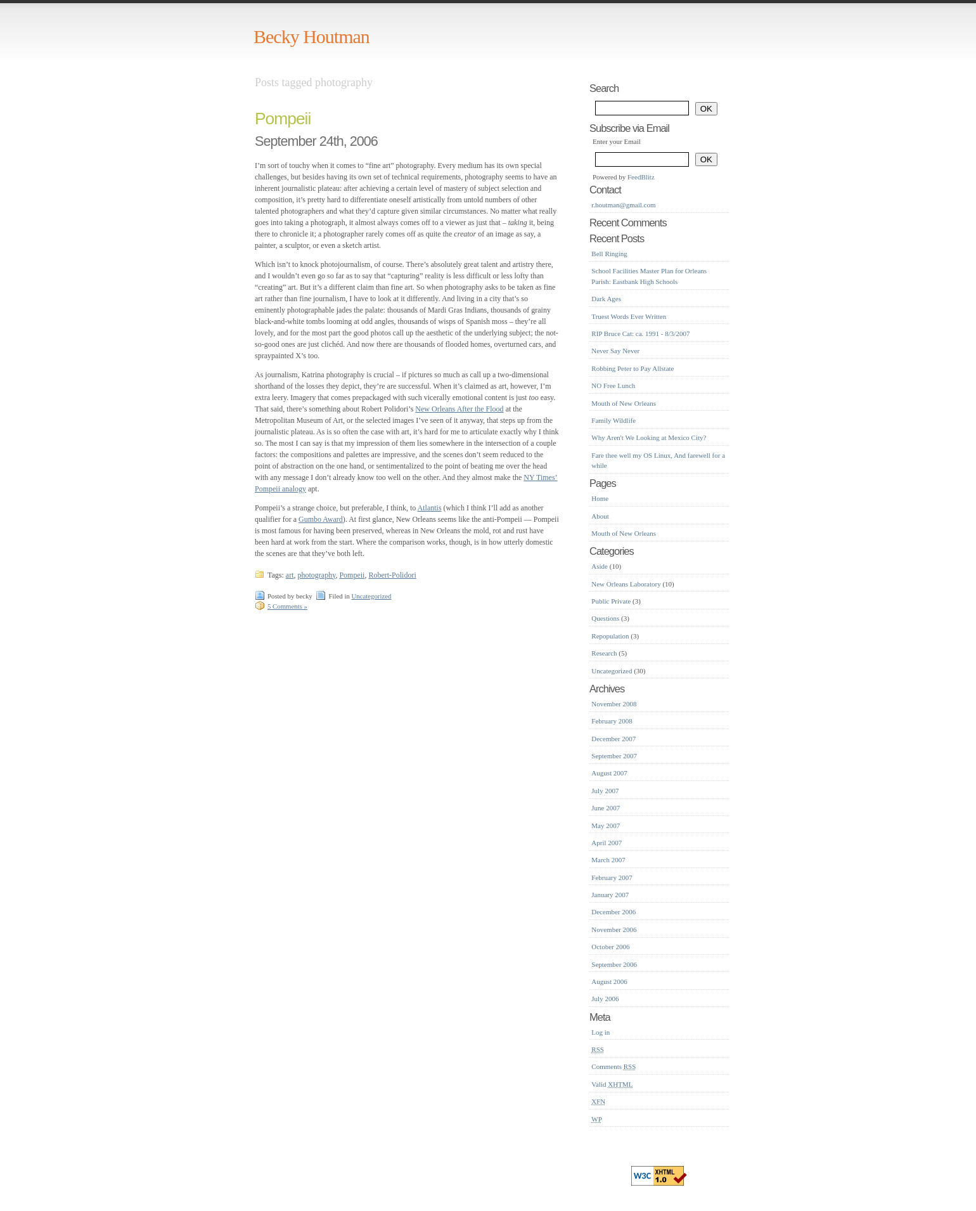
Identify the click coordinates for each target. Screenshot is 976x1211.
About (600, 516)
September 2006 (614, 964)
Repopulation (610, 636)
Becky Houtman (311, 36)
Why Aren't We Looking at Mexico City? (648, 437)
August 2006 (609, 981)
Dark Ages (606, 298)
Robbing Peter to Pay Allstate (632, 368)
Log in (600, 1032)
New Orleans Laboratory (625, 584)
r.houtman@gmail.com (623, 205)
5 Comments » (287, 606)
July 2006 (605, 998)
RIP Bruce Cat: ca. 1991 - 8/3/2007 (640, 333)
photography (316, 575)
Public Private (611, 601)
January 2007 (610, 894)
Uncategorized (371, 596)
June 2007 (605, 808)
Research (604, 653)
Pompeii (283, 118)
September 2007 (614, 756)
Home (599, 498)
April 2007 (606, 842)
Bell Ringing (609, 253)
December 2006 (613, 912)
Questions (605, 618)
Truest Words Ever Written (628, 316)
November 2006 (613, 929)
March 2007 (608, 860)
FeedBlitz (641, 177)
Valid (611, 1084)
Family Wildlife (613, 420)
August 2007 (609, 773)
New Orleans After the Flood (459, 409)
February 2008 (611, 721)
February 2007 (611, 877)
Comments (613, 1066)
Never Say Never (615, 350)
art (290, 575)
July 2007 (605, 790)
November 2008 (613, 704)
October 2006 (610, 946)
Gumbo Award (321, 519)
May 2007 (605, 825)
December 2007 (613, 738)
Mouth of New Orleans (623, 403)
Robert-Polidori (392, 575)
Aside (599, 566)
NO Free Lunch (613, 385)
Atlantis (430, 507)
